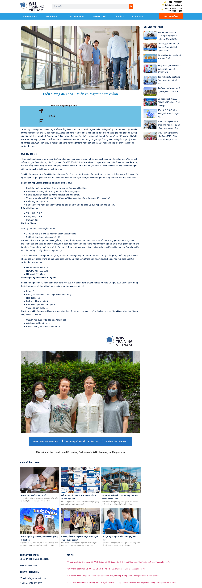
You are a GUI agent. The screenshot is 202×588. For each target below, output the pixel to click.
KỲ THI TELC (137, 16)
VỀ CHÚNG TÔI (30, 16)
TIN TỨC (119, 16)
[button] (24, 390)
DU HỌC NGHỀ (52, 16)
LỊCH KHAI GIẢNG (99, 16)
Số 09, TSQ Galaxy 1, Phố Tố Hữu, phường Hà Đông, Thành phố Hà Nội (106, 569)
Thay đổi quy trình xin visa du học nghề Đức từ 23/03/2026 (169, 68)
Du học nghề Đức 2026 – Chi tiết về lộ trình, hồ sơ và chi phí (169, 102)
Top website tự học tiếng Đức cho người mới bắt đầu (169, 80)
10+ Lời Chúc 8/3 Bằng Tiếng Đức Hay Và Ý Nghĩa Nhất (169, 113)
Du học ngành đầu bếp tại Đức (33, 495)
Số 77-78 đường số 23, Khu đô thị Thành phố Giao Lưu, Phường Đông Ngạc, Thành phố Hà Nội (119, 562)
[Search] (131, 6)
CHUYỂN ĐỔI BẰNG (76, 16)
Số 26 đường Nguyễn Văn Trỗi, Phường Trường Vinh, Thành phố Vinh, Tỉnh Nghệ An (112, 575)
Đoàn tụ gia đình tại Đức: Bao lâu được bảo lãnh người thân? (168, 47)
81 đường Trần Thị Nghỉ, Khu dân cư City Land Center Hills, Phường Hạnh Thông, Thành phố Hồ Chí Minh (121, 582)
